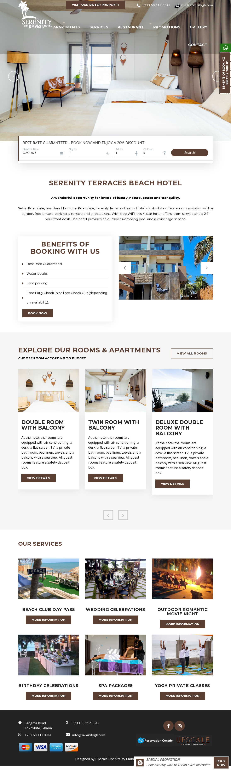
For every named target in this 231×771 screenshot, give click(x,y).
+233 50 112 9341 (154, 5)
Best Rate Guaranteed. (42, 264)
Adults (119, 149)
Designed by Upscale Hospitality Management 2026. (115, 764)
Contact (197, 45)
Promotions (166, 27)
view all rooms (192, 353)
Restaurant (131, 27)
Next (217, 76)
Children (148, 149)
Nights (72, 149)
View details (38, 477)
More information (48, 620)
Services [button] (98, 27)
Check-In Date (31, 149)
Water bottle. (34, 273)
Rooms (36, 27)
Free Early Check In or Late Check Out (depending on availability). (64, 297)
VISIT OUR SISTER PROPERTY (95, 5)
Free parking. (34, 283)
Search (189, 152)
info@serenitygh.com (194, 5)
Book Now (37, 312)
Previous (13, 76)
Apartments (66, 27)
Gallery (198, 27)
